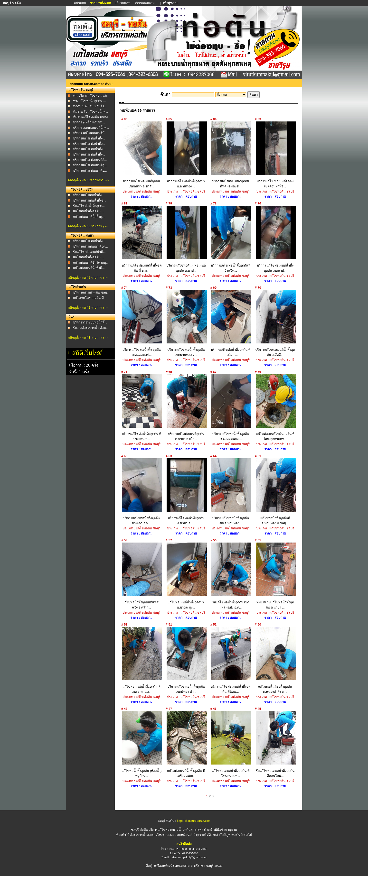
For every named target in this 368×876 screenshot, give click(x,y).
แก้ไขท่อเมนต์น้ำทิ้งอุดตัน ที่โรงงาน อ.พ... (230, 744)
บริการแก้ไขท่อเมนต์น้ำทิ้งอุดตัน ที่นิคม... (230, 660)
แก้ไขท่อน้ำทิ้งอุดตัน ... (88, 211)
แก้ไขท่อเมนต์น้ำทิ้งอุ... (88, 216)
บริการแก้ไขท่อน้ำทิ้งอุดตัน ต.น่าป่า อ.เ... (186, 491)
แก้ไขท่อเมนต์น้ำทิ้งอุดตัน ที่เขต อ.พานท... (142, 660)
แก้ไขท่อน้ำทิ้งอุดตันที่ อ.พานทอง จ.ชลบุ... (275, 491)
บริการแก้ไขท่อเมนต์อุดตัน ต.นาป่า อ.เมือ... (186, 407)
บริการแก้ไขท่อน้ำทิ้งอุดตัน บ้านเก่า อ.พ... (142, 491)
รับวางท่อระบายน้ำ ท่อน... (90, 328)
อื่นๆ (71, 317)
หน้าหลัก (80, 3)
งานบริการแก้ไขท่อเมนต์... (91, 95)
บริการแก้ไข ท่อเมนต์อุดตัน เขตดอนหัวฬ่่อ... (275, 154)
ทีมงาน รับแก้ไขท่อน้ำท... (90, 111)
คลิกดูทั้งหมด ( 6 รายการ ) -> (88, 277)
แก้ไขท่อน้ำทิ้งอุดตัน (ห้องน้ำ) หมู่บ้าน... (142, 744)
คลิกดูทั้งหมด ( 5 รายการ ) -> (88, 226)
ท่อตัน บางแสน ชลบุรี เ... (90, 106)
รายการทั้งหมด (100, 3)
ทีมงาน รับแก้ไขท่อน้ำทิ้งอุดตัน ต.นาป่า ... (275, 576)
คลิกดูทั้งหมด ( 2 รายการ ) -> (88, 307)
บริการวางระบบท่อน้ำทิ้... (90, 322)
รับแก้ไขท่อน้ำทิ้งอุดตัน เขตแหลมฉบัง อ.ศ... (230, 576)
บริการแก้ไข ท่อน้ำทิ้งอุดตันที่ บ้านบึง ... (230, 239)
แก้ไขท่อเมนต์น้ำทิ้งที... (89, 268)
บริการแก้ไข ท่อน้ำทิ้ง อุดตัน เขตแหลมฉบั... (142, 323)
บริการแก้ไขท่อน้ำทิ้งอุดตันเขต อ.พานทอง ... (230, 491)
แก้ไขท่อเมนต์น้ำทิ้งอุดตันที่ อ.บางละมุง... (186, 576)
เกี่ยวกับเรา (122, 3)
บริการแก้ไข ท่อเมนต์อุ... (90, 165)
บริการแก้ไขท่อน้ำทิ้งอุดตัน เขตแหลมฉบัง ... (230, 407)
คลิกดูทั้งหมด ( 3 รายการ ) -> (88, 337)
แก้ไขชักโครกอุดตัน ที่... (89, 298)
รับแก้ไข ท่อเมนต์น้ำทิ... (89, 252)
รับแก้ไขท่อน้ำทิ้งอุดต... (89, 206)
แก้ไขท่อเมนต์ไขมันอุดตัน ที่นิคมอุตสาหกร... (275, 407)
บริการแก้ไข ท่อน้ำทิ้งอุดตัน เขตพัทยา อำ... (186, 660)
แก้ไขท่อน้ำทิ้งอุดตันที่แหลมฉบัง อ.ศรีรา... (142, 576)
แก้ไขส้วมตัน (77, 287)
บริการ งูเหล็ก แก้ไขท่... (89, 122)
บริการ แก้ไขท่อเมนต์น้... (90, 133)
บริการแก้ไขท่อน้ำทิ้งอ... (89, 200)
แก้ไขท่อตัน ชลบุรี (80, 90)
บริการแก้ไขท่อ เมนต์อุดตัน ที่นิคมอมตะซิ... (230, 154)
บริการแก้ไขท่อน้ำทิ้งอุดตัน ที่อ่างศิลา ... (230, 323)
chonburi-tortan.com (85, 84)
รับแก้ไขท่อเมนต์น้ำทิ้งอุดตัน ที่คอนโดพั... (275, 744)
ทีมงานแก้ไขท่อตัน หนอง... (91, 117)
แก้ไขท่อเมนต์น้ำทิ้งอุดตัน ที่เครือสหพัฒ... (186, 744)
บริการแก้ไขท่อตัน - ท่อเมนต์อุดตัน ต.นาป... (186, 239)
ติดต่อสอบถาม (145, 3)
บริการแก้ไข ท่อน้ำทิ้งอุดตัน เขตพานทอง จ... (186, 323)
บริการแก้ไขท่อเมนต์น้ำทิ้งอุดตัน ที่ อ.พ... (142, 239)
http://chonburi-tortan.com (193, 820)
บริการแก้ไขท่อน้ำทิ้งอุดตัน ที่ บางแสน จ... (142, 407)
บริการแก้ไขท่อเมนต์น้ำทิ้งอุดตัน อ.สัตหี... (275, 323)
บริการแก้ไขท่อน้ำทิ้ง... (88, 195)
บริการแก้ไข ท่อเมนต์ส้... (90, 160)
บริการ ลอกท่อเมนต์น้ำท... (91, 127)
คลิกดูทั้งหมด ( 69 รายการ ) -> (88, 180)
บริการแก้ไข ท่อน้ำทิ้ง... (89, 138)
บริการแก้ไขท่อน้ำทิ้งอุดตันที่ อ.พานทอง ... (186, 154)
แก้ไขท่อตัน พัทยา (81, 235)
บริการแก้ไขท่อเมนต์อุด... (90, 246)
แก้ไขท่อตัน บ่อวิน (80, 189)
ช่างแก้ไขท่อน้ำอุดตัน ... (89, 101)
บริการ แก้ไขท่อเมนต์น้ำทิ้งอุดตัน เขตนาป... (275, 239)
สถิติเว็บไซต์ (87, 353)
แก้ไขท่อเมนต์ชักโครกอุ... (91, 262)
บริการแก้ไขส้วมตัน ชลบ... (91, 292)
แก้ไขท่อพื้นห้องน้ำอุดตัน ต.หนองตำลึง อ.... (275, 660)
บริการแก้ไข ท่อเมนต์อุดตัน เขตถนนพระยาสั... (142, 154)
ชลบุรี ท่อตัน (139, 829)
